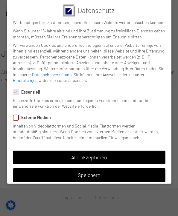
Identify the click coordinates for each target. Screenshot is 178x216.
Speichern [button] (89, 175)
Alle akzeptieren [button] (89, 157)
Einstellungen (25, 80)
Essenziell (28, 92)
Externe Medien (34, 117)
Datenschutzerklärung (51, 74)
